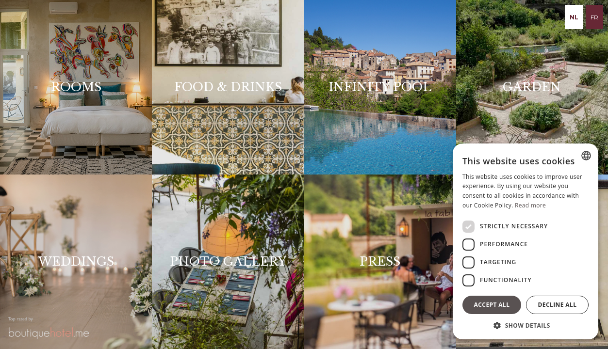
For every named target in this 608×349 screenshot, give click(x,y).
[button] (525, 325)
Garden (532, 87)
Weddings (76, 261)
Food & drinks (228, 87)
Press (380, 261)
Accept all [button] (492, 305)
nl (574, 17)
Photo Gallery (228, 261)
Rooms (76, 87)
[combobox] (586, 155)
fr (594, 17)
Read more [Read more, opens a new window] (530, 205)
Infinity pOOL (380, 87)
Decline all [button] (557, 305)
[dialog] (525, 241)
